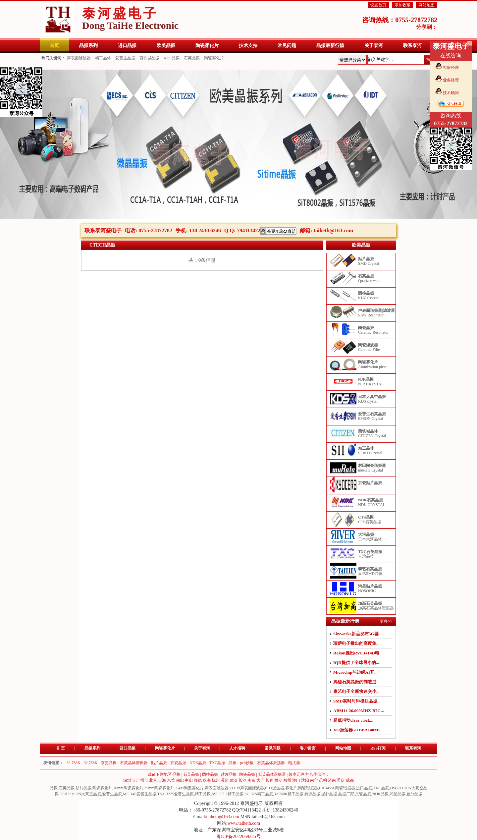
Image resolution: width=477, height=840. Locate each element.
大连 (260, 780)
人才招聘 (237, 748)
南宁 (314, 780)
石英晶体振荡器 (271, 762)
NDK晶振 (197, 762)
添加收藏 (402, 5)
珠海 (207, 780)
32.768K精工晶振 (289, 794)
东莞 (171, 780)
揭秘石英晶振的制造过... (356, 681)
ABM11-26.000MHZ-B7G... (358, 710)
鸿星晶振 (397, 794)
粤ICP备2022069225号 (238, 836)
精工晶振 (203, 794)
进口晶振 (127, 748)
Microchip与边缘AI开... (355, 672)
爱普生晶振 (125, 58)
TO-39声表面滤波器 (247, 788)
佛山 (180, 780)
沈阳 (305, 780)
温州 (225, 780)
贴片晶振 (159, 762)
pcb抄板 (246, 762)
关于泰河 (202, 748)
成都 (350, 780)
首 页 (60, 748)
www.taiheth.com (244, 823)
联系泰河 (413, 748)
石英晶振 (192, 58)
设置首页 (378, 5)
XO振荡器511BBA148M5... (358, 729)
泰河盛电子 (130, 18)
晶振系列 (92, 748)
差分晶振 (414, 794)
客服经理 (451, 67)
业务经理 (451, 80)
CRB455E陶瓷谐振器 (337, 788)
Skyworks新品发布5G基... (357, 633)
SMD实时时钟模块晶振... (357, 701)
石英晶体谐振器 (134, 762)
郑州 (287, 780)
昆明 (323, 780)
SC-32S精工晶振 (258, 794)
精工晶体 (103, 58)
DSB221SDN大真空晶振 (80, 794)
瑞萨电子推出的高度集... (356, 643)
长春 (269, 780)
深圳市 (129, 780)
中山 (189, 780)
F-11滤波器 (274, 788)
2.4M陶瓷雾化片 (189, 788)
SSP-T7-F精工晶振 (227, 794)
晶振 (233, 762)
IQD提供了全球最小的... (356, 662)
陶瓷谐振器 (308, 788)
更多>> (386, 621)
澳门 (296, 780)
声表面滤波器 (79, 58)
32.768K (73, 762)
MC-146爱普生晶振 (139, 794)
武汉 (234, 780)
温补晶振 (329, 794)
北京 (153, 780)
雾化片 (291, 788)
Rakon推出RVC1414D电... (358, 652)
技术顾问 (451, 92)
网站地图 (427, 5)
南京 (251, 780)
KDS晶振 (172, 58)
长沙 (242, 780)
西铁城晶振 (149, 58)
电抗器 (294, 762)
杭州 (216, 780)
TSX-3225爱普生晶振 (175, 794)
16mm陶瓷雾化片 (128, 788)
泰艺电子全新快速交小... (356, 691)
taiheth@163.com (333, 230)
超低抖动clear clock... (353, 720)
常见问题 (273, 748)
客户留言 (308, 748)
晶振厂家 (346, 794)
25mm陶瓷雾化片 (159, 788)
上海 (162, 780)
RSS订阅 (378, 748)
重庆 (341, 780)
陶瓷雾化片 (214, 58)
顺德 (198, 780)
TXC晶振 (217, 762)
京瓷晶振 (109, 762)
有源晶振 (312, 794)
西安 (278, 780)
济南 (332, 780)
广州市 (142, 780)
